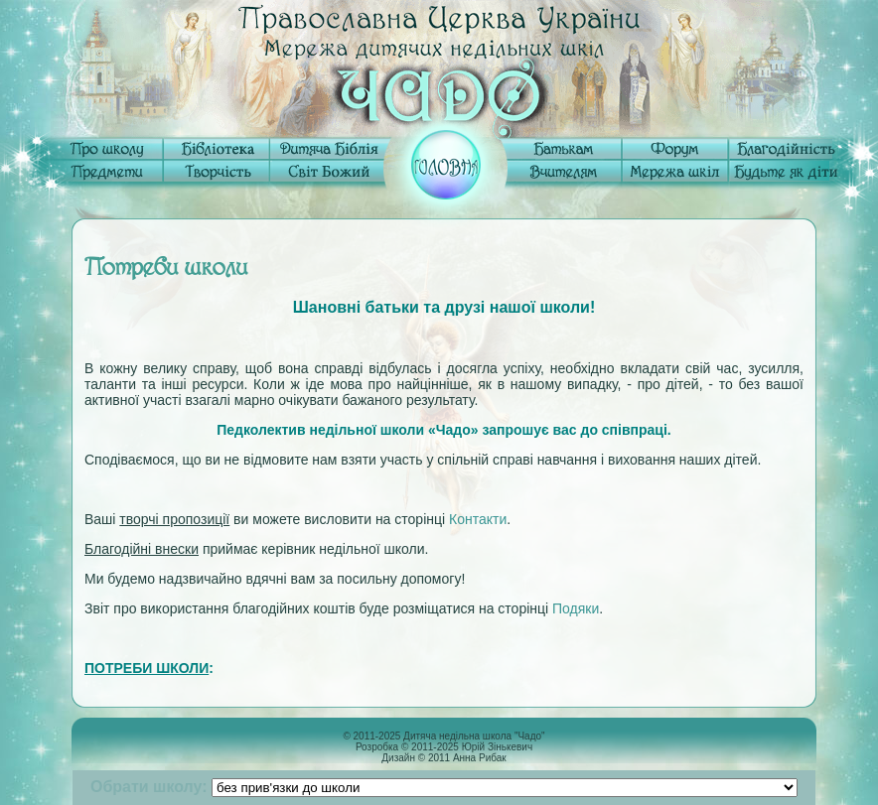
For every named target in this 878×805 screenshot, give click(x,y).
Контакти (478, 519)
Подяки (575, 608)
